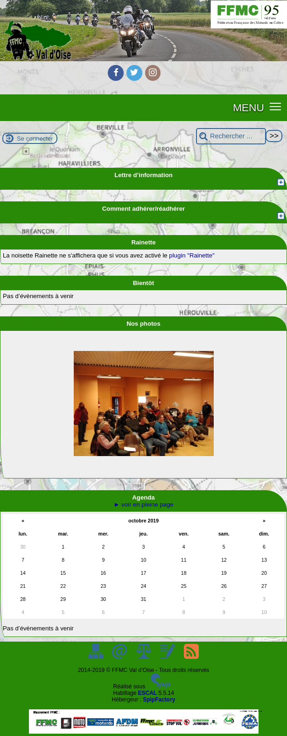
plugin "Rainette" (191, 255)
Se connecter (35, 138)
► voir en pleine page (143, 504)
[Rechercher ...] (231, 136)
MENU (248, 107)
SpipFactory (159, 699)
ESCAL (147, 693)
